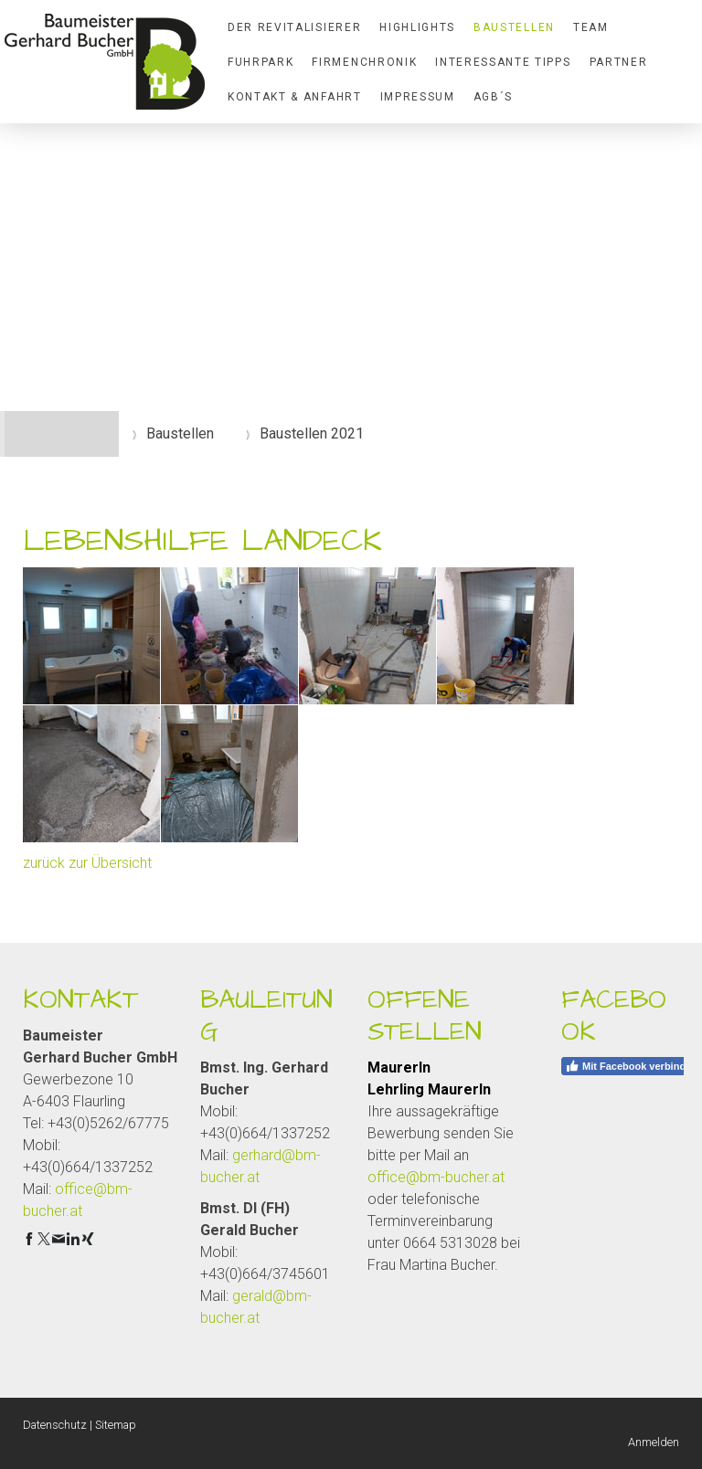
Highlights (417, 27)
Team (591, 27)
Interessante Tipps (502, 62)
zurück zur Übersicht (87, 863)
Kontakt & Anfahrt (295, 96)
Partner (619, 62)
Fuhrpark (260, 62)
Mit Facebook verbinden (631, 1066)
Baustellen (514, 27)
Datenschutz (55, 1425)
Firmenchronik (364, 62)
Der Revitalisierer (294, 27)
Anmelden (653, 1442)
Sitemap (115, 1425)
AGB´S (493, 96)
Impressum (417, 96)
